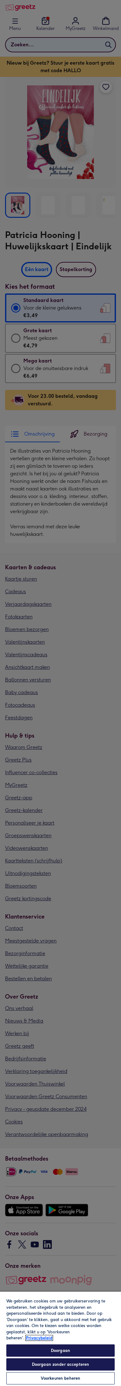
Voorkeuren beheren (60, 1378)
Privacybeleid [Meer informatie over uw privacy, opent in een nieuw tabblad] (39, 1338)
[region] (60, 1338)
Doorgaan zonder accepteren (60, 1364)
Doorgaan (60, 1350)
